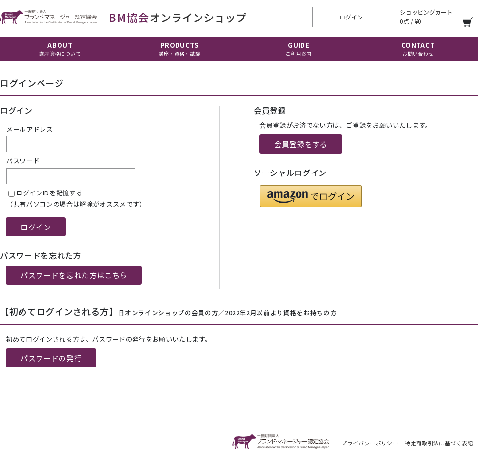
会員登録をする (301, 144)
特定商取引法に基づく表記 (439, 443)
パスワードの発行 (50, 358)
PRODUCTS (179, 48)
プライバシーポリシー (369, 443)
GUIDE (299, 48)
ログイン (351, 17)
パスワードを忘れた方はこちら (73, 275)
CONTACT (418, 48)
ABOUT (59, 48)
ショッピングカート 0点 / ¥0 (426, 16)
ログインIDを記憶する (49, 192)
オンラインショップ (123, 17)
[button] (311, 196)
